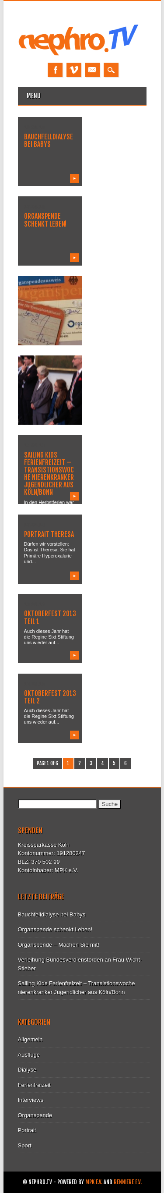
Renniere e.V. (128, 1182)
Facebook (55, 70)
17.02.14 (34, 444)
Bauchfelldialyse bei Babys (48, 140)
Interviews (31, 1100)
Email (92, 70)
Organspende (35, 1115)
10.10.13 (34, 604)
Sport (24, 1145)
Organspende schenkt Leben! (45, 220)
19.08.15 (34, 127)
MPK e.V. (93, 1182)
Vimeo (73, 70)
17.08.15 (34, 206)
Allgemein (30, 1039)
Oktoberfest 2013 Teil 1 (50, 617)
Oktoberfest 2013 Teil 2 (50, 697)
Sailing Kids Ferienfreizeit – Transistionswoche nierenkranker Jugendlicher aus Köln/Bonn (49, 474)
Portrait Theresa (49, 534)
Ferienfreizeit (34, 1085)
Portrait (27, 1130)
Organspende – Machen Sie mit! (58, 944)
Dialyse (27, 1069)
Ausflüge (29, 1054)
